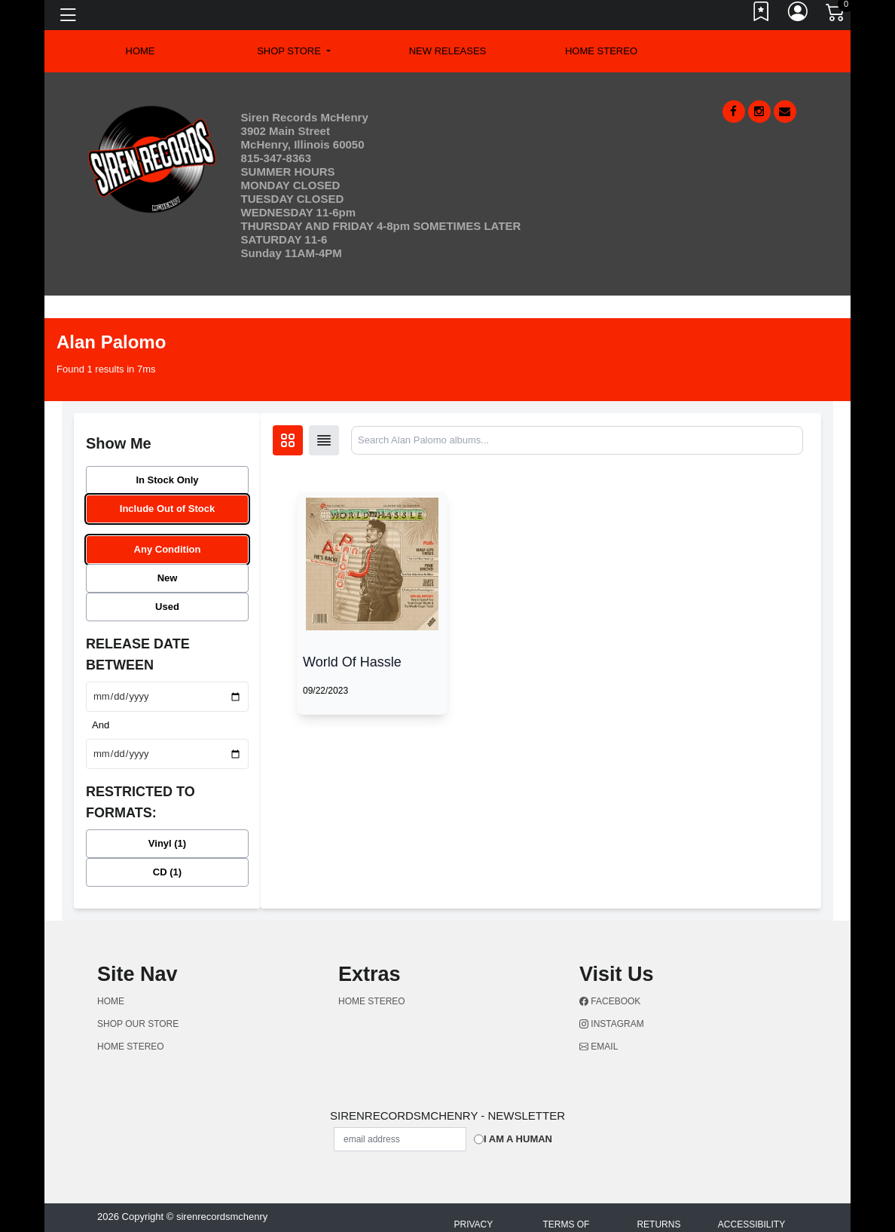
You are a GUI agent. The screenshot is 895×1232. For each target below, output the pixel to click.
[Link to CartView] (836, 11)
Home (110, 1001)
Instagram (611, 1024)
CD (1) (167, 872)
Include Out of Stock (167, 508)
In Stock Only (167, 480)
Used (167, 606)
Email (598, 1046)
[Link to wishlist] (761, 15)
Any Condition (167, 549)
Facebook (609, 1001)
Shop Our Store (138, 1024)
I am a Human (518, 1139)
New (167, 578)
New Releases (448, 51)
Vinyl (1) (167, 843)
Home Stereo (601, 51)
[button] (294, 51)
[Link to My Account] (798, 15)
